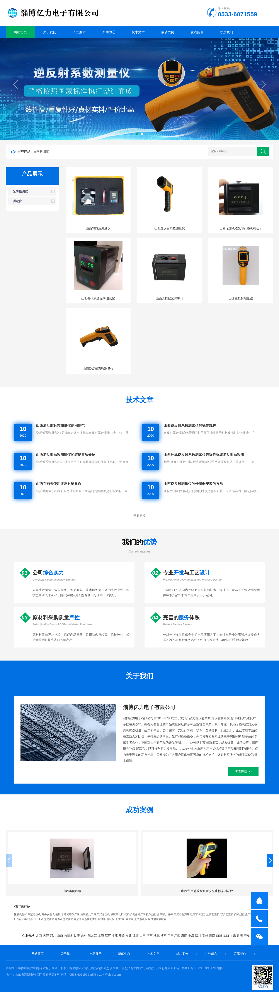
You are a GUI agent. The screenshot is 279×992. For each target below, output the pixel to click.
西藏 (219, 935)
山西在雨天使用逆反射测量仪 (58, 484)
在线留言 (197, 32)
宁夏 (247, 935)
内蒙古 (68, 935)
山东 (143, 935)
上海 (101, 935)
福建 (129, 935)
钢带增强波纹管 (157, 919)
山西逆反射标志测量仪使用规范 (60, 425)
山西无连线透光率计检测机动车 (240, 228)
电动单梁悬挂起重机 (85, 919)
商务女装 (47, 914)
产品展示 (79, 32)
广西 (177, 935)
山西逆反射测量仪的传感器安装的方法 (193, 484)
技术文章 (138, 32)
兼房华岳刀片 (181, 914)
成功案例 (167, 32)
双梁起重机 (226, 914)
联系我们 (226, 32)
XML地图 (217, 968)
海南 (184, 935)
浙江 (115, 935)
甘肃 (233, 935)
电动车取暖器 (198, 914)
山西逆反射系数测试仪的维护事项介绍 (65, 454)
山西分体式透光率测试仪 (98, 298)
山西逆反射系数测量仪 (169, 228)
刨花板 (110, 919)
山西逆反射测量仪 (241, 298)
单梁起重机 (34, 914)
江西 (136, 935)
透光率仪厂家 (72, 914)
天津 (46, 935)
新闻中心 (108, 32)
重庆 (191, 935)
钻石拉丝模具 (25, 919)
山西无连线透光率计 (169, 298)
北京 (39, 935)
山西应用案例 (174, 891)
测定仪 (17, 201)
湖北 (156, 935)
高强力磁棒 (166, 914)
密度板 (102, 919)
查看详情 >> (243, 771)
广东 (170, 935)
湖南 (163, 935)
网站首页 (20, 32)
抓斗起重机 (152, 914)
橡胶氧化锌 (20, 914)
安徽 (122, 935)
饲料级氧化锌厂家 (134, 914)
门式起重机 (103, 914)
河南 (149, 935)
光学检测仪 (41, 151)
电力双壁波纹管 (64, 919)
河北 (53, 935)
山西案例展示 (36, 891)
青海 (240, 935)
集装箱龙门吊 (88, 914)
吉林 (84, 935)
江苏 (108, 935)
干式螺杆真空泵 (124, 919)
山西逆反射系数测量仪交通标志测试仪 (105, 891)
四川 (198, 935)
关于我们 (49, 32)
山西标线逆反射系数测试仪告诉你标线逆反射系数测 (204, 454)
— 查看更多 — (139, 515)
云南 (212, 935)
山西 (60, 935)
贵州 (205, 935)
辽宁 (77, 935)
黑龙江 (92, 935)
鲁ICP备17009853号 (196, 968)
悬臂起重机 (212, 914)
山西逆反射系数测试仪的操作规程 (190, 425)
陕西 (226, 935)
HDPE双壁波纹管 (44, 919)
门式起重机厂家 (243, 914)
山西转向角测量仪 (98, 228)
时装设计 (58, 914)
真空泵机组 (140, 919)
